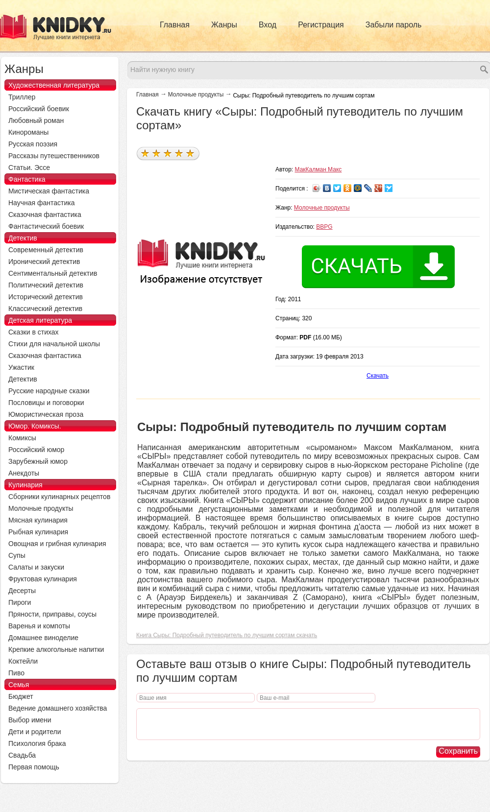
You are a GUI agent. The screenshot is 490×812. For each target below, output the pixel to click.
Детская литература (40, 320)
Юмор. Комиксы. (34, 426)
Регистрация (321, 25)
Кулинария (25, 485)
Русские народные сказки (49, 391)
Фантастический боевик (46, 226)
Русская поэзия (32, 144)
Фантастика (27, 179)
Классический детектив (45, 308)
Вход (267, 25)
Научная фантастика (41, 203)
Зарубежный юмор (38, 461)
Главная (175, 25)
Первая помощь (33, 767)
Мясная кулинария (38, 520)
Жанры (224, 25)
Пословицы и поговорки (46, 402)
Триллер (21, 97)
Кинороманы (28, 132)
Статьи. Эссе (29, 167)
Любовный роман (36, 120)
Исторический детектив (45, 297)
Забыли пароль (394, 25)
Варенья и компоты (39, 626)
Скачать (378, 375)
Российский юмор (36, 450)
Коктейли (23, 661)
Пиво (16, 673)
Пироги (19, 602)
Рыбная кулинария (38, 532)
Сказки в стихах (33, 332)
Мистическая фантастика (48, 191)
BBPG (324, 226)
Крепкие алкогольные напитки (56, 649)
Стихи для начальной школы (54, 344)
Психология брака (37, 743)
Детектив (22, 238)
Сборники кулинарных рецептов (59, 497)
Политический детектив (45, 285)
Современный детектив (45, 250)
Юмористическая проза (45, 414)
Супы (16, 555)
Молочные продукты (196, 94)
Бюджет (20, 696)
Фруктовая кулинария (42, 579)
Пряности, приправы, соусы (52, 614)
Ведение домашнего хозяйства (57, 708)
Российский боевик (38, 109)
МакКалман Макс (318, 169)
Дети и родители (34, 732)
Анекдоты (23, 473)
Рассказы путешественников (53, 156)
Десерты (22, 591)
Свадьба (22, 755)
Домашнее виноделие (43, 638)
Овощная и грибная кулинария (57, 544)
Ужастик (21, 367)
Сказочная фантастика (44, 214)
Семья (18, 685)
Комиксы (22, 438)
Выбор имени (29, 720)
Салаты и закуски (36, 567)
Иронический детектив (44, 261)
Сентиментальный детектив (53, 273)
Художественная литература (53, 85)
